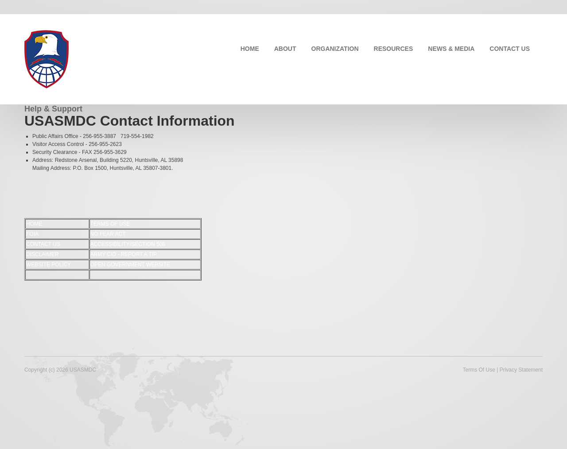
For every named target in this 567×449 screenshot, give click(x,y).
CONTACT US (509, 48)
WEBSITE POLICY (48, 264)
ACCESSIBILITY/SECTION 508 (127, 244)
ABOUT (285, 48)
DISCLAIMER (42, 254)
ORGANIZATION (335, 48)
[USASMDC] (46, 58)
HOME (250, 48)
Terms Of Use (478, 370)
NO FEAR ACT (108, 234)
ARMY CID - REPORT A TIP (123, 254)
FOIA (32, 234)
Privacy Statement (521, 370)
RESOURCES (393, 48)
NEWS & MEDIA (451, 48)
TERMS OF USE (110, 224)
